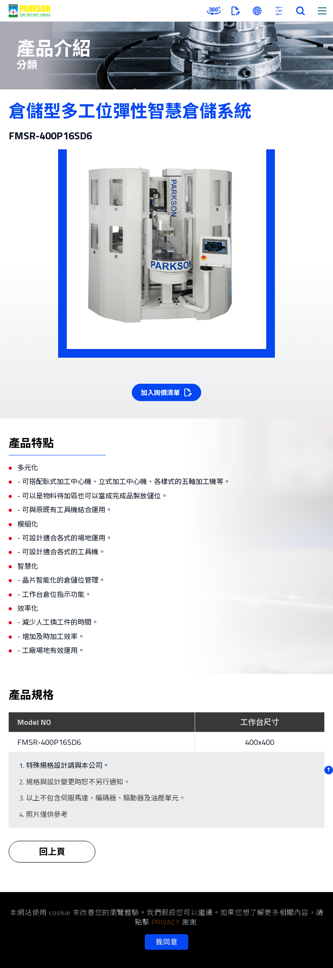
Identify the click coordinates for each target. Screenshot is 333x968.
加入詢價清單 (160, 393)
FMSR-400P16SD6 (49, 742)
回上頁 (52, 857)
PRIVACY (166, 922)
